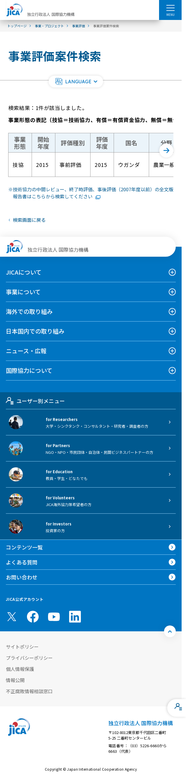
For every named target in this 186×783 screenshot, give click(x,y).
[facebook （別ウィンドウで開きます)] (33, 617)
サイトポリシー (22, 646)
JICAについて (24, 272)
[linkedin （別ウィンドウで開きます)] (75, 617)
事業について (23, 292)
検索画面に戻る (29, 219)
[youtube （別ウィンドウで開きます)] (54, 617)
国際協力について (29, 370)
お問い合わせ (21, 577)
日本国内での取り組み (35, 331)
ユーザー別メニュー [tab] (35, 401)
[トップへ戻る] (170, 631)
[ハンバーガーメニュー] (170, 7)
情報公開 (15, 680)
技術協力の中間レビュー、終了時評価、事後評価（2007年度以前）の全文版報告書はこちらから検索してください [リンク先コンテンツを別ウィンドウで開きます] (93, 193)
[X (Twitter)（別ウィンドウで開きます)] (12, 616)
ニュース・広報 (26, 350)
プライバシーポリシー (29, 657)
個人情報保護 (20, 668)
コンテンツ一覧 (24, 547)
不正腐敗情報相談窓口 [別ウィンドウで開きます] (29, 691)
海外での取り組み (29, 311)
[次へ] (166, 150)
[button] (76, 81)
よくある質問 (21, 562)
